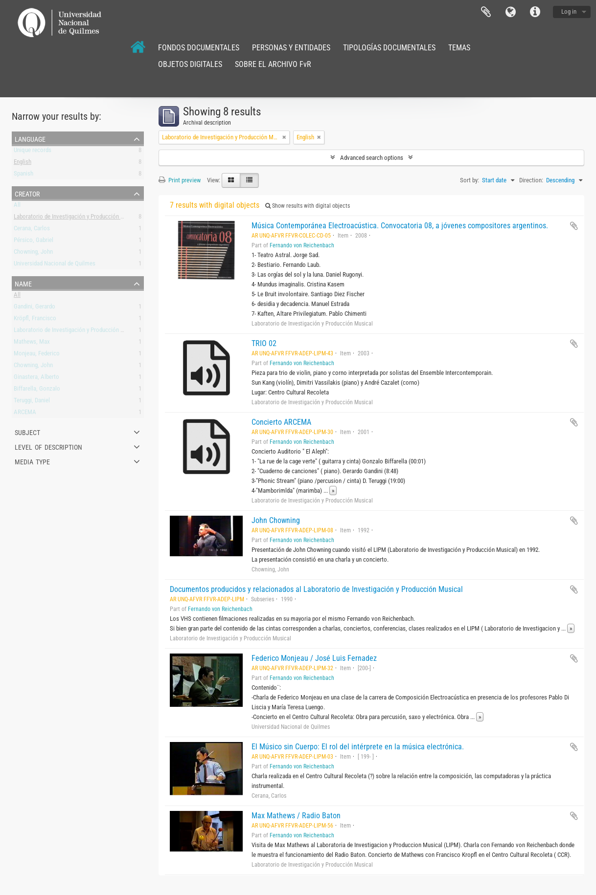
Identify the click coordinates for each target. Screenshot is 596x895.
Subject (27, 431)
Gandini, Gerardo (34, 308)
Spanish (23, 175)
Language (510, 12)
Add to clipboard (574, 226)
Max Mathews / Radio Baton (296, 815)
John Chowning (276, 520)
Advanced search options (371, 157)
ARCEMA (25, 413)
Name (23, 283)
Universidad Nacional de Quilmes (54, 265)
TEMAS (459, 47)
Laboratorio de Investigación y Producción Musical (77, 218)
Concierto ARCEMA (281, 422)
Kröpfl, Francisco (35, 320)
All (17, 206)
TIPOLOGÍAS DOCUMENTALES (389, 47)
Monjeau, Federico (37, 355)
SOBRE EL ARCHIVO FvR (273, 64)
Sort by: (469, 180)
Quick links (535, 12)
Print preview (180, 180)
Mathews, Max (32, 343)
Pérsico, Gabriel (33, 241)
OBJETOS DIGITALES (190, 64)
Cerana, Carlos (32, 230)
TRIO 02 (264, 343)
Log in (568, 11)
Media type (32, 461)
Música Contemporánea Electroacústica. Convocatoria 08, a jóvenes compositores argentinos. (400, 225)
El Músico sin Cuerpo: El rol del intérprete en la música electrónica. (358, 746)
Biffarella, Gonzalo (37, 390)
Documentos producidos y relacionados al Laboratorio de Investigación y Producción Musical (316, 589)
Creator (27, 193)
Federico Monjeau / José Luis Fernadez (314, 658)
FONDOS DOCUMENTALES (198, 47)
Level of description (48, 446)
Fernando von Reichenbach (302, 245)
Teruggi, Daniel (32, 402)
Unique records (32, 151)
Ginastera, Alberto (36, 378)
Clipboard (486, 12)
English (22, 163)
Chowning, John (33, 253)
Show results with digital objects (307, 205)
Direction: (531, 180)
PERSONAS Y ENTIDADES (291, 47)
